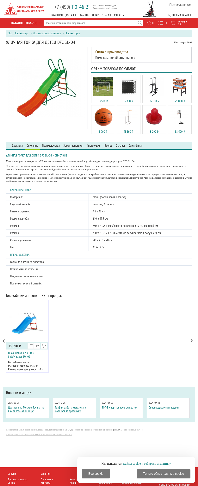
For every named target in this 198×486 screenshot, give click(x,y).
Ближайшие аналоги (21, 296)
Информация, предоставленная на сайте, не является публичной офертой (39, 434)
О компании (56, 15)
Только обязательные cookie (163, 473)
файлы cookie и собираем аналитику (147, 463)
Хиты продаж (52, 296)
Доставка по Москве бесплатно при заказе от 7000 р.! (26, 409)
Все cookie (95, 473)
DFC (10, 33)
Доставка (70, 15)
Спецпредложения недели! (164, 407)
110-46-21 (72, 7)
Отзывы (106, 15)
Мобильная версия (181, 4)
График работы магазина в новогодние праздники (70, 409)
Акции (95, 15)
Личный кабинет (181, 15)
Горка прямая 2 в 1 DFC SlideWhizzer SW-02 (21, 354)
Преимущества (51, 146)
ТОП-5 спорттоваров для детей (119, 407)
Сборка (11, 482)
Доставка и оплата (17, 479)
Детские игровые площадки (47, 33)
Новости (74, 479)
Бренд (108, 146)
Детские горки (72, 33)
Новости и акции (18, 392)
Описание (32, 146)
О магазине (47, 479)
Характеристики (73, 146)
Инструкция (93, 146)
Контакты (119, 15)
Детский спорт (21, 33)
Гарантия (84, 15)
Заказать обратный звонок (105, 8)
